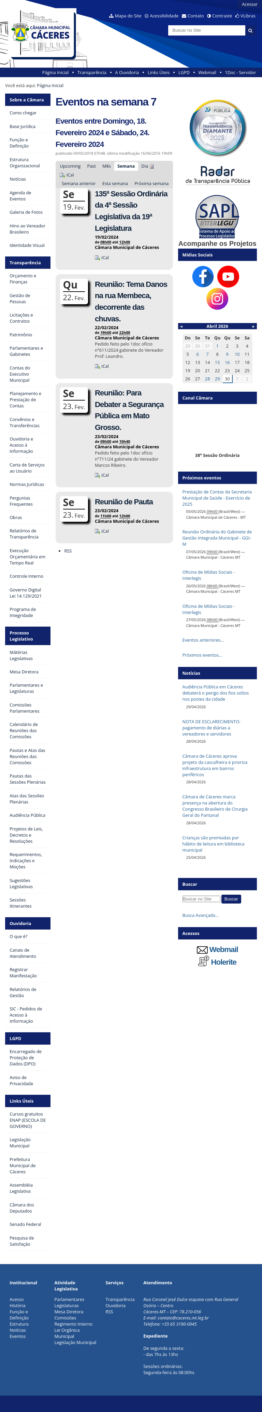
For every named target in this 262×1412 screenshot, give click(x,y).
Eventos (18, 1336)
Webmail (207, 72)
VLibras (248, 16)
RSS (68, 551)
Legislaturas (67, 1305)
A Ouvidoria (127, 72)
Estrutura (19, 1324)
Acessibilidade (164, 16)
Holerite (217, 962)
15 (217, 362)
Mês (106, 166)
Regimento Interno (74, 1324)
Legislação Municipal (76, 1342)
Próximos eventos (202, 478)
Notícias (18, 1330)
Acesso (17, 1299)
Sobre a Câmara (27, 100)
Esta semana (115, 183)
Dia (144, 166)
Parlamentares (69, 1299)
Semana (126, 166)
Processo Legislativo (21, 636)
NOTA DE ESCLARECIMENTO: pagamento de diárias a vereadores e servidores (212, 727)
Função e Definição (19, 1315)
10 (237, 354)
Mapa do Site (128, 16)
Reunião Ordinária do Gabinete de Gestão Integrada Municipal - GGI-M (217, 538)
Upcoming (70, 166)
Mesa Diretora (69, 1312)
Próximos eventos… (202, 655)
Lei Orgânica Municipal (67, 1333)
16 (227, 362)
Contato (196, 16)
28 (207, 379)
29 (217, 379)
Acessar (250, 4)
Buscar (190, 884)
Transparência (91, 72)
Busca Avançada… (201, 915)
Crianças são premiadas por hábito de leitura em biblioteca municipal (214, 844)
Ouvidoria (20, 923)
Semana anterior (79, 183)
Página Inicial (55, 72)
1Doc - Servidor (240, 72)
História (18, 1305)
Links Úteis (159, 72)
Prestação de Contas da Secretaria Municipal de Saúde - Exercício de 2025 (217, 498)
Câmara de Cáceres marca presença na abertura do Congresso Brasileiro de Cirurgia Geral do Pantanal (215, 806)
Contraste (222, 16)
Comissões (65, 1318)
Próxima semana (151, 183)
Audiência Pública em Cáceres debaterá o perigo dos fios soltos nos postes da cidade (216, 693)
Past (91, 166)
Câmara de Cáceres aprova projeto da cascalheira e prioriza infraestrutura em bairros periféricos (215, 765)
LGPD (184, 72)
